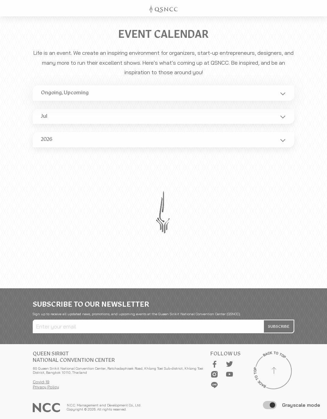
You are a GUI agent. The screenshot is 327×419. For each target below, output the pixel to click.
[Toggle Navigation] (319, 8)
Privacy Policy (46, 386)
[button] (279, 326)
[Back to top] (273, 371)
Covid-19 (41, 381)
